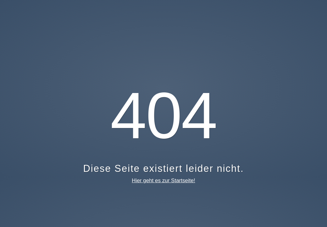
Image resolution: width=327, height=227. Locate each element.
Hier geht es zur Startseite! (163, 180)
